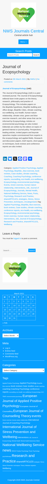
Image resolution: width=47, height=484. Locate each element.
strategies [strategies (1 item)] (37, 462)
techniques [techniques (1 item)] (17, 465)
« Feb (5, 323)
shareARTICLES (11, 199)
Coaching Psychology (22, 176)
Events (7, 185)
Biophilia (18, 171)
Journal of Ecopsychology (14, 88)
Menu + (23, 42)
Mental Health (31, 190)
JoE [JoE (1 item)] (30, 437)
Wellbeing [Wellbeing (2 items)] (7, 468)
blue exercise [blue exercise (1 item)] (6, 386)
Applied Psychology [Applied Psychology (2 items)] (28, 383)
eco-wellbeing (37, 179)
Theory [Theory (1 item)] (23, 465)
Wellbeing (8, 224)
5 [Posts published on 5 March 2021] (23, 301)
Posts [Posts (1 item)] (30, 451)
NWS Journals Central (23, 31)
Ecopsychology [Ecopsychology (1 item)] (36, 392)
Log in (7, 348)
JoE (27, 188)
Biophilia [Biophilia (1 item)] (39, 383)
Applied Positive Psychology (24, 168)
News (29, 193)
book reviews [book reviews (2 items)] (16, 386)
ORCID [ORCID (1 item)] (14, 451)
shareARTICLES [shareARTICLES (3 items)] (25, 461)
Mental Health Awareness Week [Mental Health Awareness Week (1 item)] (30, 441)
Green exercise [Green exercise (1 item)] (7, 420)
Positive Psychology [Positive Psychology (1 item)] (22, 451)
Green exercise (17, 185)
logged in (17, 238)
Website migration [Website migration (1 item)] (30, 465)
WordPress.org (11, 356)
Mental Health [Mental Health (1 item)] (16, 441)
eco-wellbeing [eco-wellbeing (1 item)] (27, 392)
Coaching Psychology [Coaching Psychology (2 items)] (20, 389)
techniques (18, 202)
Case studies (16, 173)
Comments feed (11, 354)
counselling (15, 179)
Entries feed (10, 351)
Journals (21, 190)
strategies (23, 199)
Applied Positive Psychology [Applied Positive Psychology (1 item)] (11, 383)
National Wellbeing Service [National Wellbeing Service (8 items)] (23, 445)
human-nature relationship (28, 216)
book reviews (9, 207)
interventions (20, 188)
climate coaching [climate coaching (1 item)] (39, 386)
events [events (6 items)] (36, 416)
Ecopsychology (10, 182)
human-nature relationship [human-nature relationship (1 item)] (20, 420)
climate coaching (30, 173)
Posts (35, 193)
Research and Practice (23, 196)
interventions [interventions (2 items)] (23, 437)
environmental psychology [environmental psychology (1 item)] (14, 396)
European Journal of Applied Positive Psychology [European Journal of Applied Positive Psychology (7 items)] (22, 401)
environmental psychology (28, 182)
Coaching (8, 176)
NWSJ (33, 79)
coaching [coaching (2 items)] (6, 389)
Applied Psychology (12, 205)
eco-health (25, 179)
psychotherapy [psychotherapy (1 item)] (7, 456)
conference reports (12, 210)
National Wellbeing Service (15, 193)
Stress (30, 199)
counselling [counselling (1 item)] (12, 392)
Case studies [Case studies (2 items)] (28, 386)
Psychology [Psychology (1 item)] (36, 451)
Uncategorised (30, 202)
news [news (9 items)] (7, 450)
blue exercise (28, 171)
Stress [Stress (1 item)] (42, 462)
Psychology (8, 196)
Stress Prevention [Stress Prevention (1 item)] (8, 465)
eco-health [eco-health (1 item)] (19, 392)
